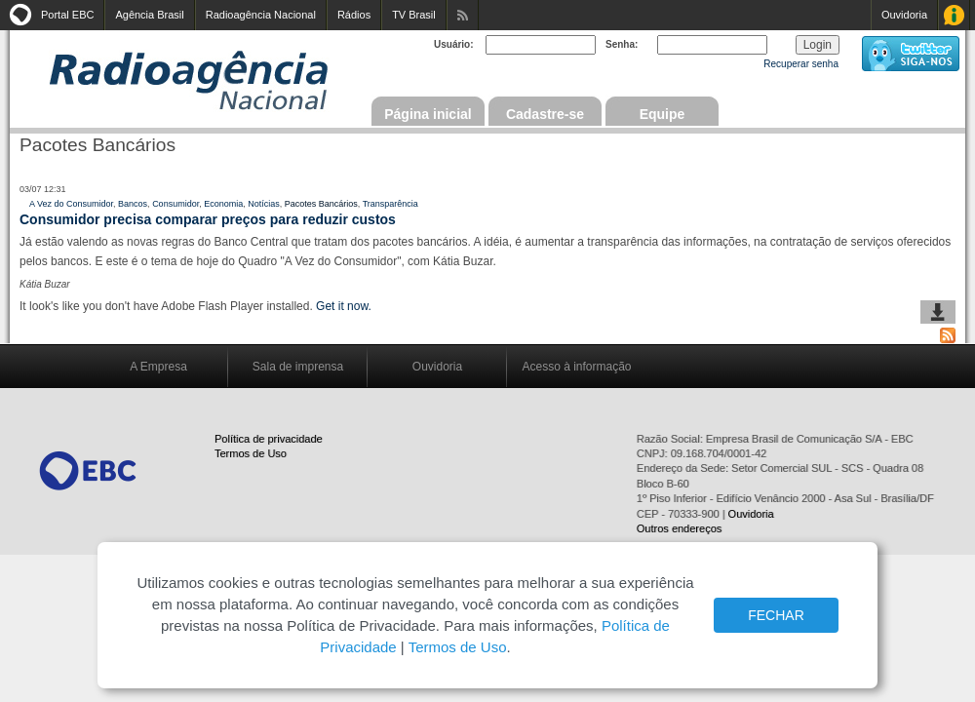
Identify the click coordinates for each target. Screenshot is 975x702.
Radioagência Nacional (261, 14)
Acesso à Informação (954, 15)
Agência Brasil (149, 14)
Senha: (621, 44)
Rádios (353, 14)
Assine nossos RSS (463, 15)
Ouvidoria (904, 14)
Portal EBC (67, 14)
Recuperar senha (800, 63)
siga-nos (910, 53)
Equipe (662, 114)
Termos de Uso (250, 453)
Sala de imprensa (298, 366)
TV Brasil (414, 14)
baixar (938, 312)
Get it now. (343, 306)
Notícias (264, 204)
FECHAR (776, 615)
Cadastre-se (545, 114)
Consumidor (175, 204)
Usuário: (454, 44)
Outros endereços (679, 528)
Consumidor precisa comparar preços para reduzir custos (208, 219)
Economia (223, 204)
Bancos (132, 204)
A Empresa (158, 366)
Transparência (390, 204)
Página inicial (427, 114)
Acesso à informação (576, 366)
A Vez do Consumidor (71, 204)
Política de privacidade (268, 439)
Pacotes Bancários (321, 204)
